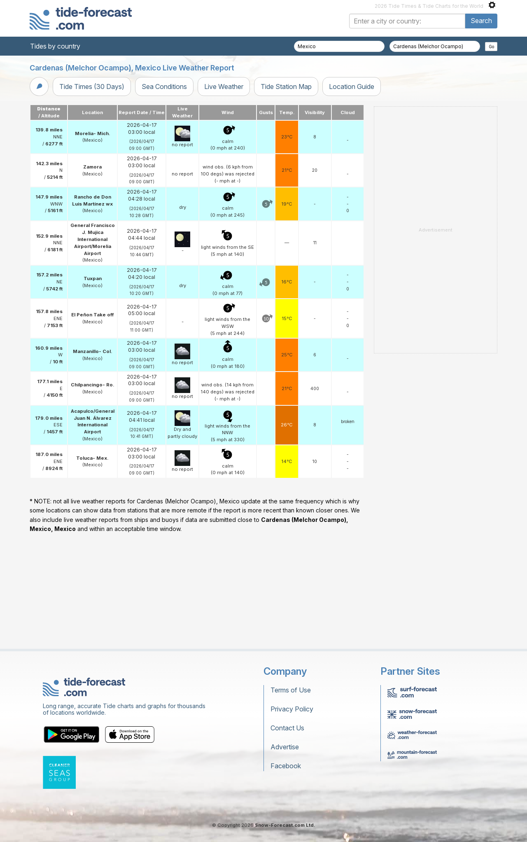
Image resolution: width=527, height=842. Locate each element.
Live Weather (223, 86)
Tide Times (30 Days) (91, 86)
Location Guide (351, 86)
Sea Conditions (164, 86)
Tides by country (55, 46)
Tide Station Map (286, 86)
